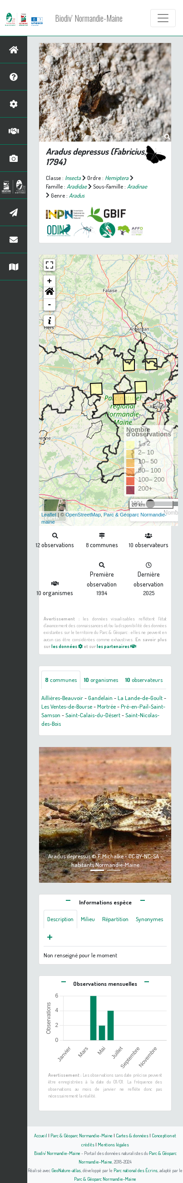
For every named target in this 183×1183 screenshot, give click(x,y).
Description (60, 919)
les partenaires (116, 646)
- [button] (49, 304)
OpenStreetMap (83, 514)
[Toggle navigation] (163, 18)
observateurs (144, 679)
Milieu (88, 919)
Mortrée (106, 706)
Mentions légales (113, 1144)
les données (67, 646)
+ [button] (49, 281)
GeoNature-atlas (66, 1170)
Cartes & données (132, 1135)
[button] (49, 293)
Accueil (40, 1135)
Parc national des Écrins (136, 1170)
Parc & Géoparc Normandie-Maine (81, 1135)
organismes (101, 679)
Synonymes (149, 919)
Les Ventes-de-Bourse (66, 706)
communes (61, 679)
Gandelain (100, 697)
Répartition (115, 919)
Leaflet (48, 514)
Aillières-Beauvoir (62, 697)
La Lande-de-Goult (140, 697)
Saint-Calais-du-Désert (92, 715)
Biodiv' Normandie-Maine (89, 18)
